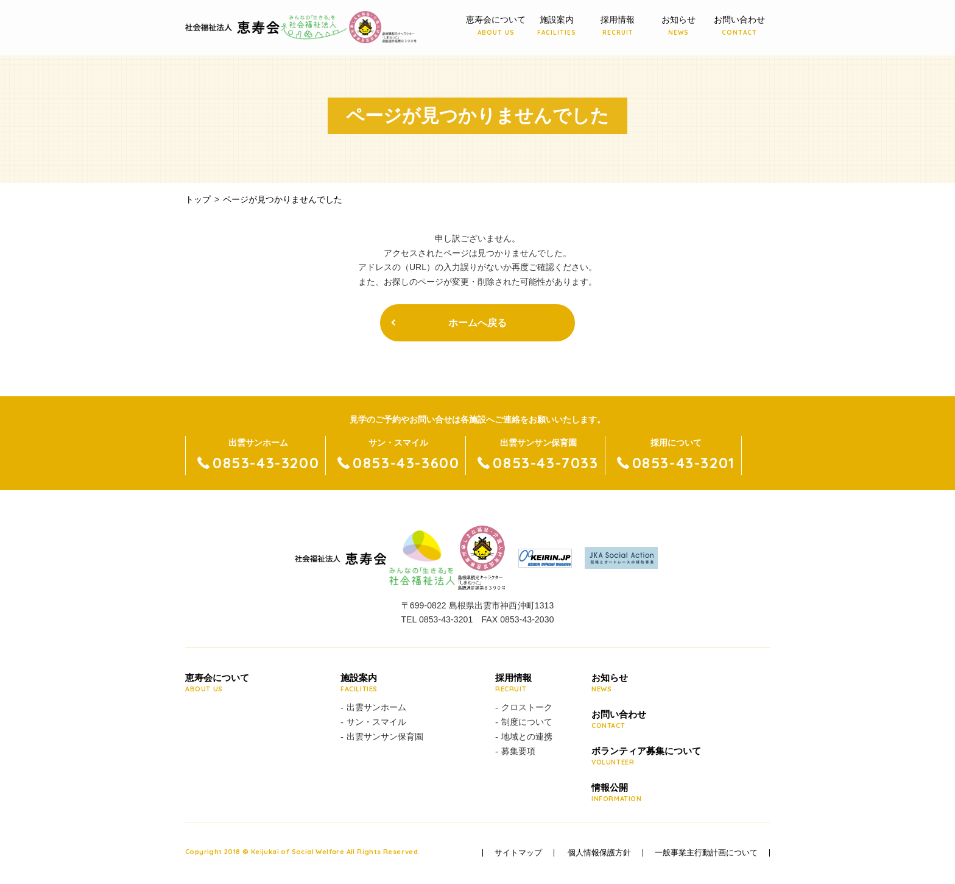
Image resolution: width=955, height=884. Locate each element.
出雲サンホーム (376, 707)
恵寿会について (495, 26)
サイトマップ (518, 853)
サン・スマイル (376, 722)
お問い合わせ (739, 26)
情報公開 (646, 793)
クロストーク (526, 707)
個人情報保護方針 (599, 853)
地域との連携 (526, 736)
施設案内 (556, 26)
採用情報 (617, 26)
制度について (526, 722)
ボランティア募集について (646, 757)
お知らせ (678, 26)
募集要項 (518, 751)
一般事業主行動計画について (706, 853)
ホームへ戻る (477, 323)
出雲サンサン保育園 (385, 736)
